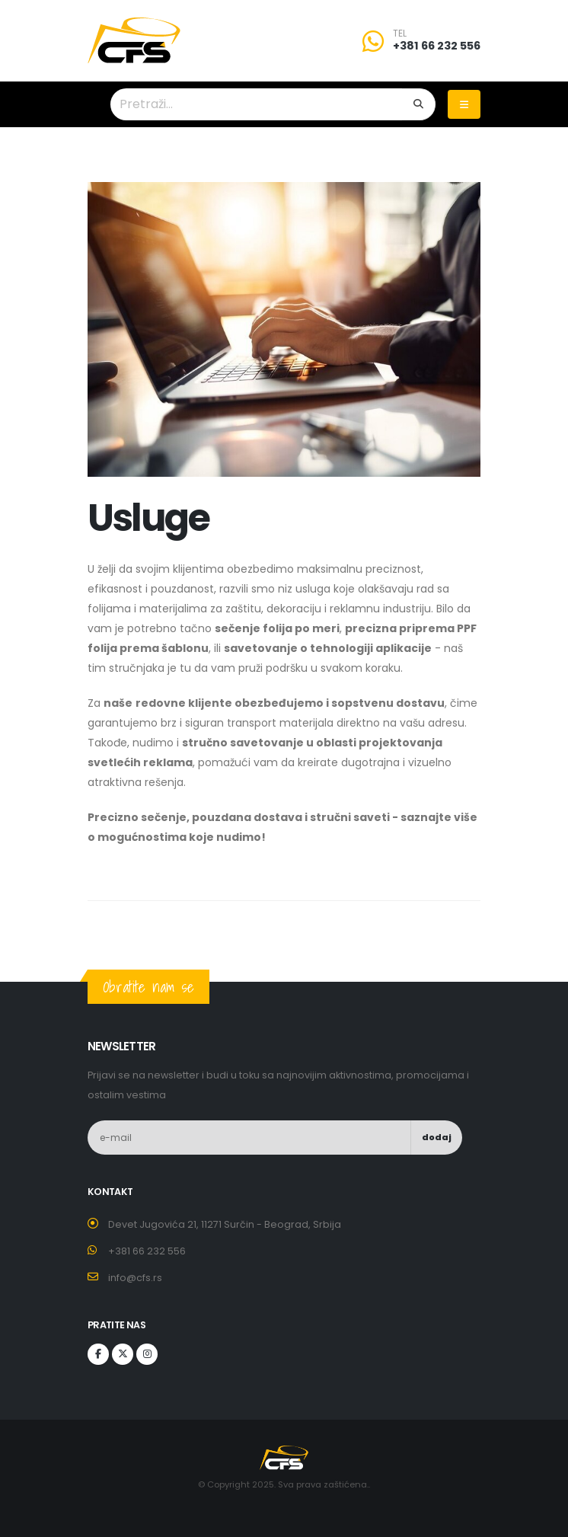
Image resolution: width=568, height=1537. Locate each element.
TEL (400, 33)
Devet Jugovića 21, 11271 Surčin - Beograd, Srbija (224, 1224)
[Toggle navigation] (464, 104)
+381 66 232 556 (436, 45)
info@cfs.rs (135, 1277)
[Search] (419, 104)
